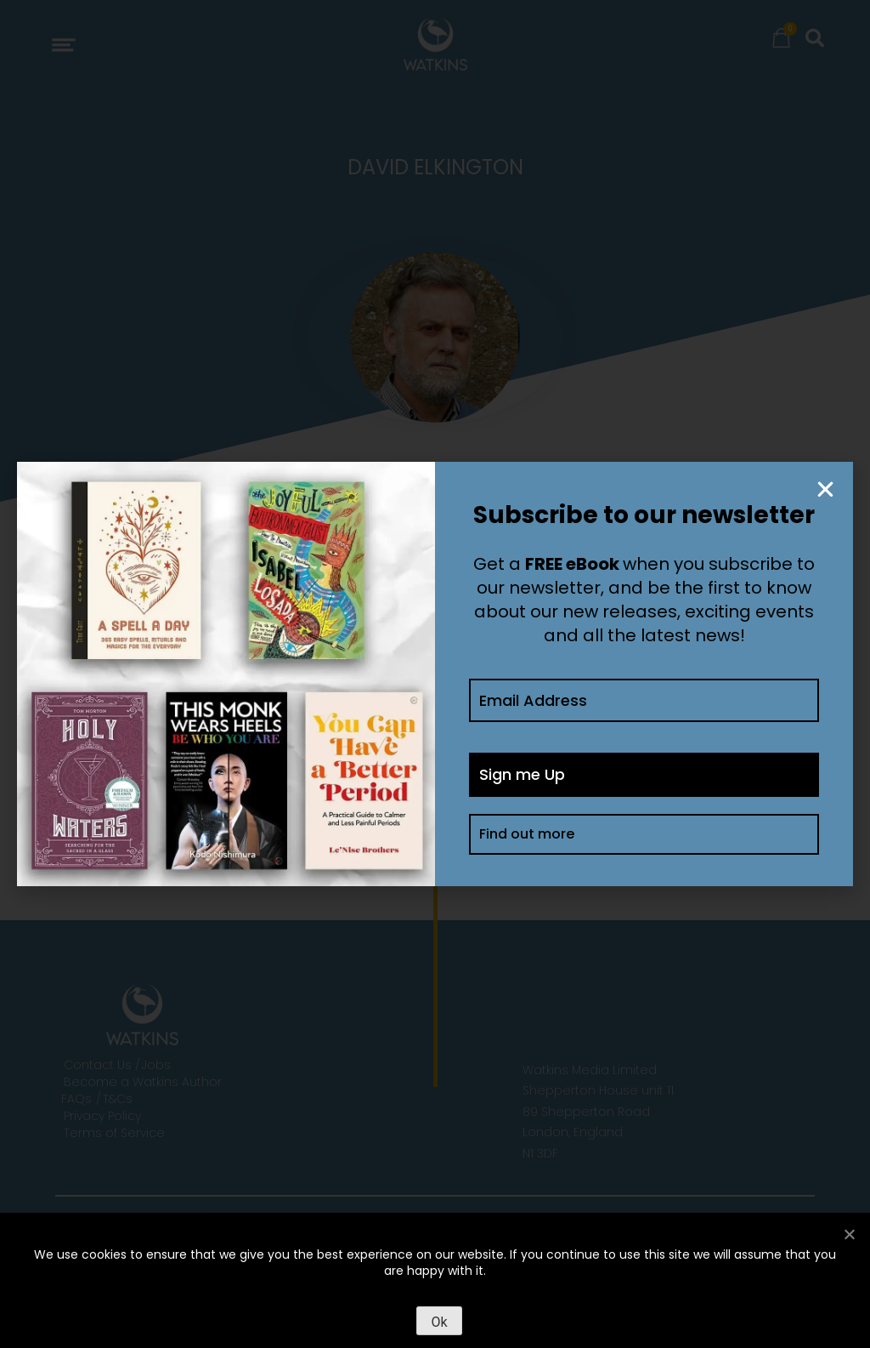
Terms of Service (114, 1132)
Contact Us (98, 1064)
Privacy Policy (102, 1115)
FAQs (76, 1098)
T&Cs (118, 1098)
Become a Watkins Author (143, 1081)
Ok (439, 1322)
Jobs (156, 1064)
